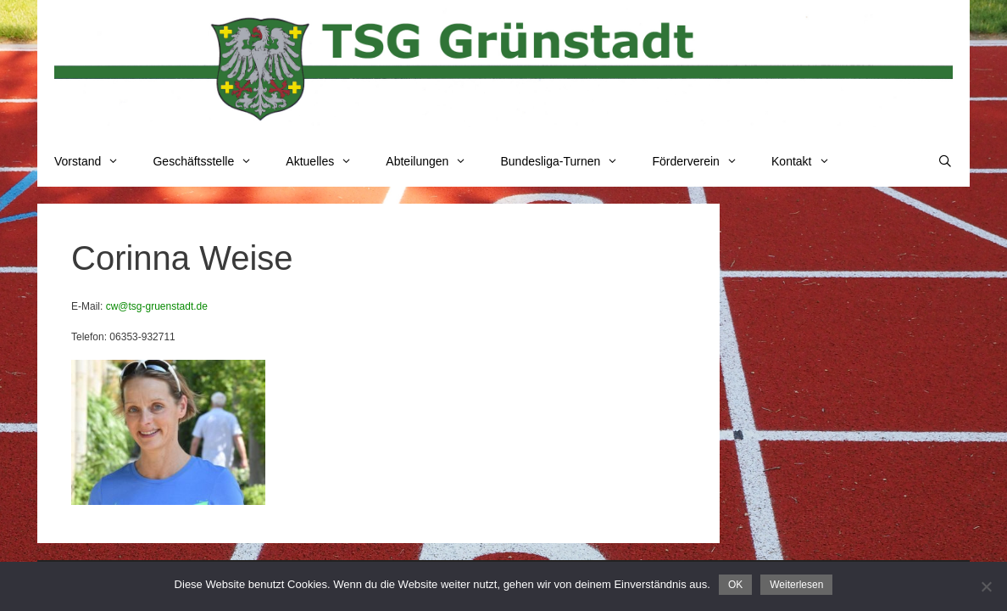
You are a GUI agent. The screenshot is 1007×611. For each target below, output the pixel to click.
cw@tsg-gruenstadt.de (157, 306)
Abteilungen (434, 161)
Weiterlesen (796, 585)
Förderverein (703, 161)
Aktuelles (327, 161)
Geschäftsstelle (211, 161)
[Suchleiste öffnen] (945, 161)
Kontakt (809, 161)
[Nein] (985, 586)
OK (735, 585)
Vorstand (95, 161)
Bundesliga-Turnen (568, 161)
